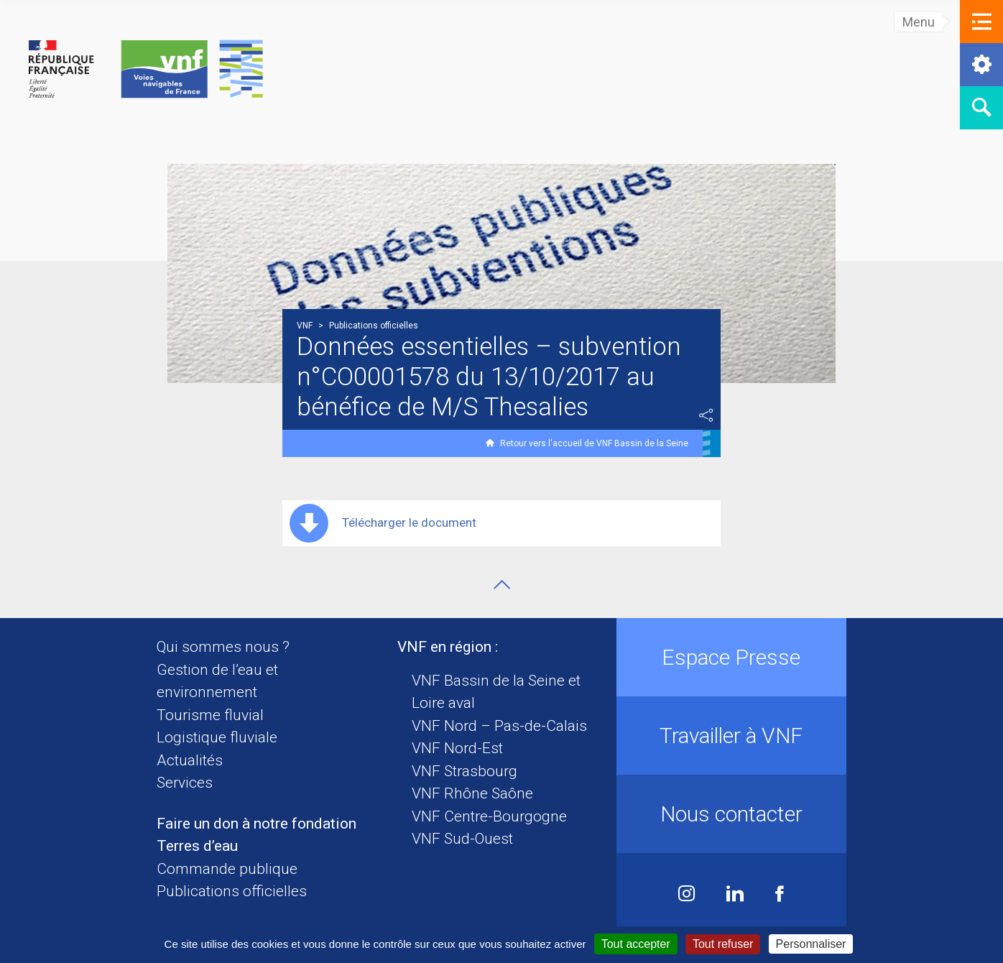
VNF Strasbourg (464, 771)
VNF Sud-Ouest (462, 838)
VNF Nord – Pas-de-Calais (499, 725)
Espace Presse (731, 657)
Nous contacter (731, 813)
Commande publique (227, 868)
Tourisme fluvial (210, 715)
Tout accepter (635, 944)
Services (185, 782)
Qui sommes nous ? (223, 646)
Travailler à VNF (731, 735)
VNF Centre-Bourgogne (489, 816)
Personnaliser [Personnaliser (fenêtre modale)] (811, 944)
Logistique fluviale (217, 737)
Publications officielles (232, 891)
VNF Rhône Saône (472, 793)
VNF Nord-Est (457, 748)
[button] (981, 21)
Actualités (190, 760)
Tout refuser (723, 944)
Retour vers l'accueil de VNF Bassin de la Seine (594, 443)
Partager (706, 415)
